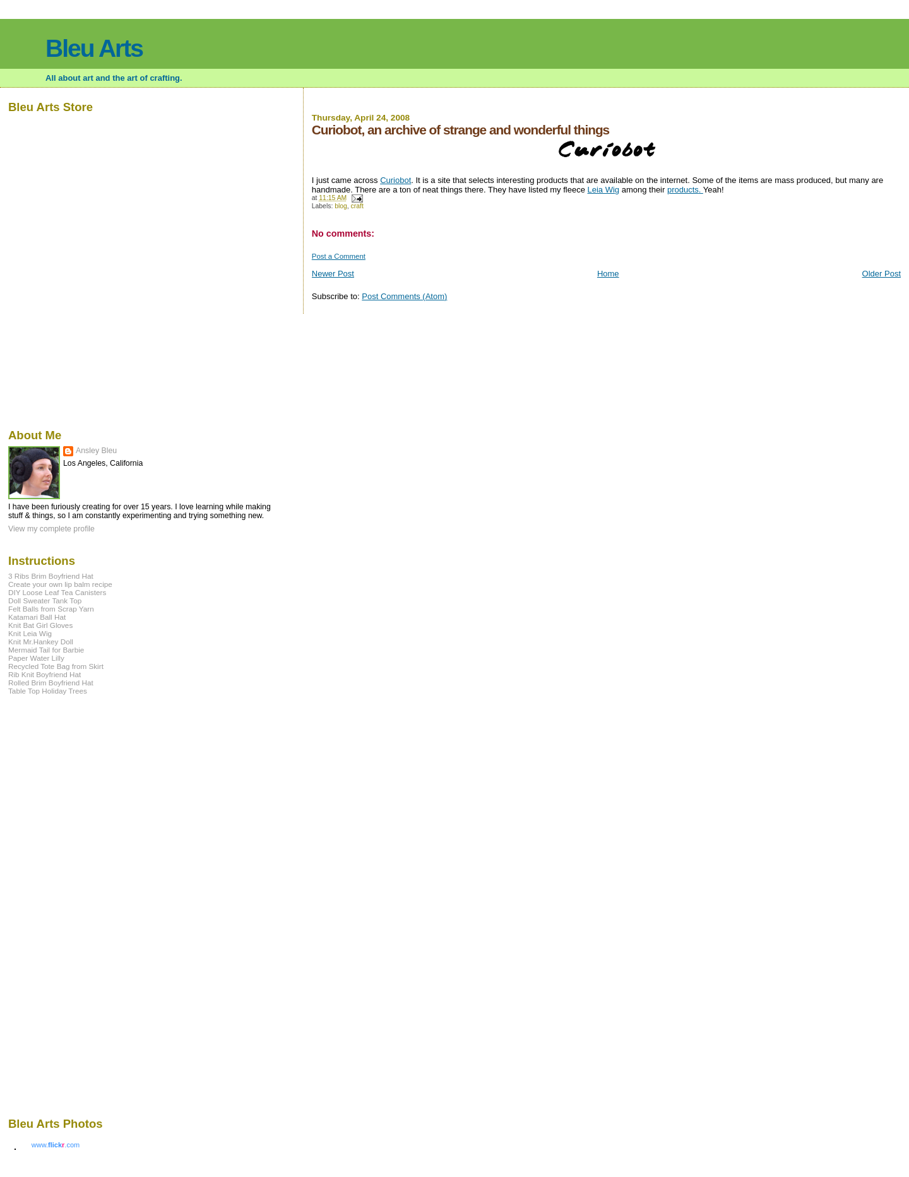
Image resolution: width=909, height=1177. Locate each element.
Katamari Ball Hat (37, 617)
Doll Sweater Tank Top (44, 600)
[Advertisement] (46, 905)
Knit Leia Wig (30, 633)
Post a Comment (338, 256)
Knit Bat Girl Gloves (40, 625)
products (683, 189)
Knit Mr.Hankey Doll (40, 641)
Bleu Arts (94, 48)
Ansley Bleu (96, 450)
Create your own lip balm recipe (60, 584)
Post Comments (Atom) (404, 296)
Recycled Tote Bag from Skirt (56, 666)
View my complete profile (51, 528)
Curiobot (395, 180)
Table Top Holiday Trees (47, 691)
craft (357, 206)
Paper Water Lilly (36, 658)
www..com (56, 1145)
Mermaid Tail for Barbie (46, 650)
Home (608, 273)
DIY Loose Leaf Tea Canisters (57, 592)
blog (341, 206)
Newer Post (333, 273)
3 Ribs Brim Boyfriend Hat (50, 576)
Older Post (881, 273)
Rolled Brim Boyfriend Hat (50, 682)
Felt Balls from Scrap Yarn (51, 609)
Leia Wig (604, 189)
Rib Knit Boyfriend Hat (44, 674)
